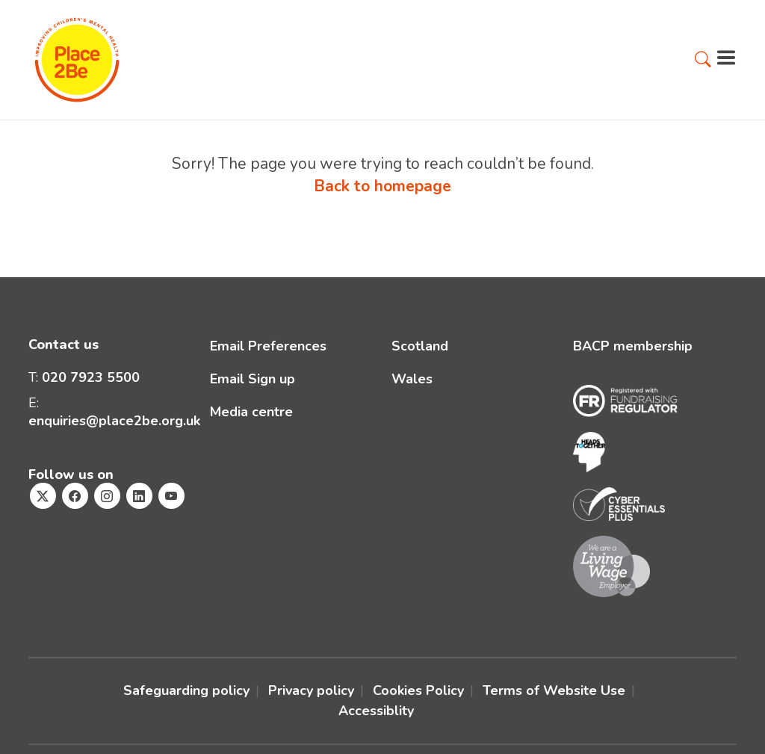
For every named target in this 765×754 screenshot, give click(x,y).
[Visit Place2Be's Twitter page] (43, 496)
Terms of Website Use (554, 690)
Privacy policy (311, 690)
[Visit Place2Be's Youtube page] (171, 496)
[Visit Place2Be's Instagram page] (107, 496)
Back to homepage (382, 186)
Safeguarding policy (186, 690)
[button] (703, 61)
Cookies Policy (418, 690)
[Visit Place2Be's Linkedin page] (139, 496)
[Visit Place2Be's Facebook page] (75, 496)
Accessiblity (376, 711)
